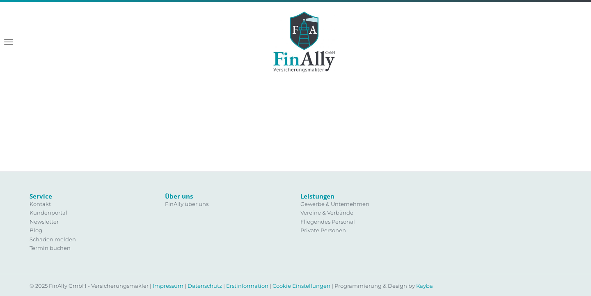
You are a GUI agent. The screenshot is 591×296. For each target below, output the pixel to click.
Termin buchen (50, 248)
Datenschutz (205, 285)
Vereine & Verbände (326, 212)
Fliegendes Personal (327, 221)
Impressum (168, 285)
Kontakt (40, 204)
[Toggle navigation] (8, 42)
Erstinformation (247, 285)
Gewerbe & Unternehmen (334, 204)
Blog (36, 230)
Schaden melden (53, 239)
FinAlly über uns (186, 204)
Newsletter (44, 221)
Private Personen (323, 230)
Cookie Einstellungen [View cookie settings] (301, 285)
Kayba (424, 285)
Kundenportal (48, 212)
